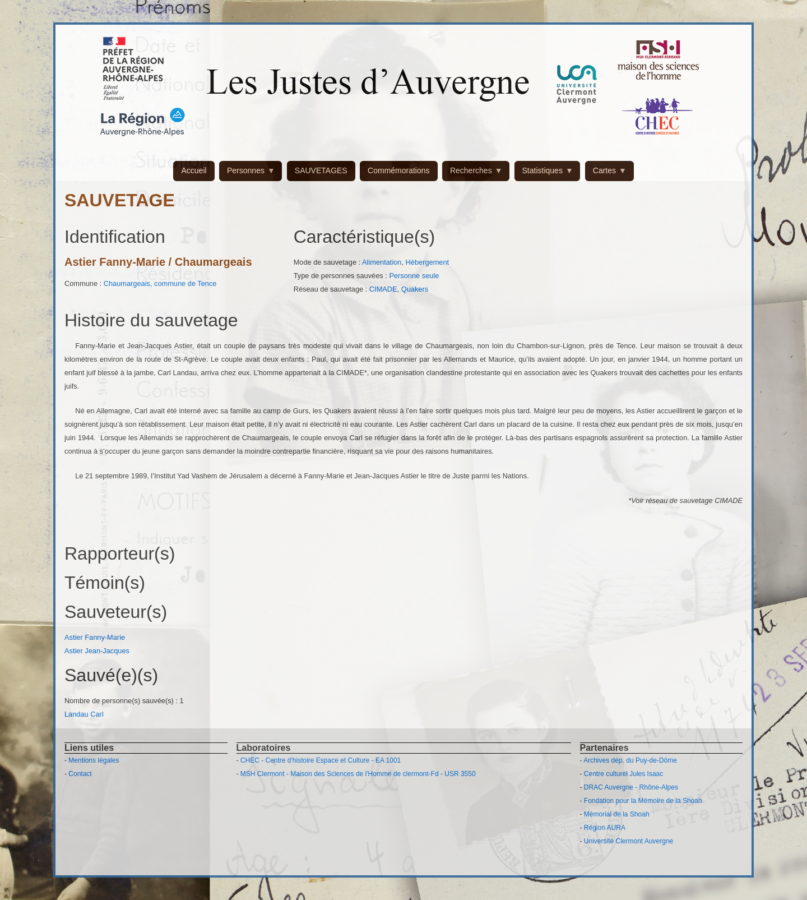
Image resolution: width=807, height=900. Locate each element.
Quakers (414, 289)
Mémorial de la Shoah (617, 814)
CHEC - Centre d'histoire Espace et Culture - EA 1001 (320, 760)
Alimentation (381, 262)
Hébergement (427, 262)
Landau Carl (84, 714)
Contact (79, 774)
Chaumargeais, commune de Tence (160, 283)
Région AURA (604, 828)
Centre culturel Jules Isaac (623, 774)
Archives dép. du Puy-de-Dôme (630, 760)
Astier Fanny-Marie (94, 637)
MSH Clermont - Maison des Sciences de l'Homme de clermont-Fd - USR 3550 (358, 774)
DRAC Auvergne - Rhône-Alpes (631, 787)
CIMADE (383, 289)
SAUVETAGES (321, 170)
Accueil (193, 170)
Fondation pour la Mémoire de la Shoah (643, 801)
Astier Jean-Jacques (96, 651)
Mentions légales (93, 760)
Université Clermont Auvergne (628, 841)
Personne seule (414, 275)
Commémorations (398, 170)
